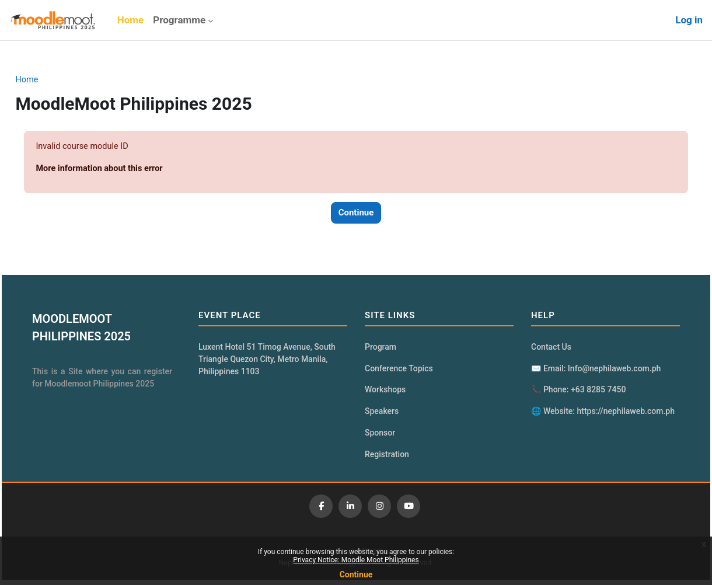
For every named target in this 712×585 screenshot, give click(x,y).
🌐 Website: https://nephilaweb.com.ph (600, 414)
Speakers (382, 414)
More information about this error (127, 169)
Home (53, 80)
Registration (387, 458)
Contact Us (549, 348)
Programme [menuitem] (179, 20)
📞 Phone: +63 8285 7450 (576, 392)
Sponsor (380, 436)
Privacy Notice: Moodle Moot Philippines (355, 560)
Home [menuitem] (130, 20)
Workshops (385, 392)
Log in (689, 20)
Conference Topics (399, 370)
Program (380, 348)
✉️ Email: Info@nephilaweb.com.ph (593, 370)
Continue (356, 574)
